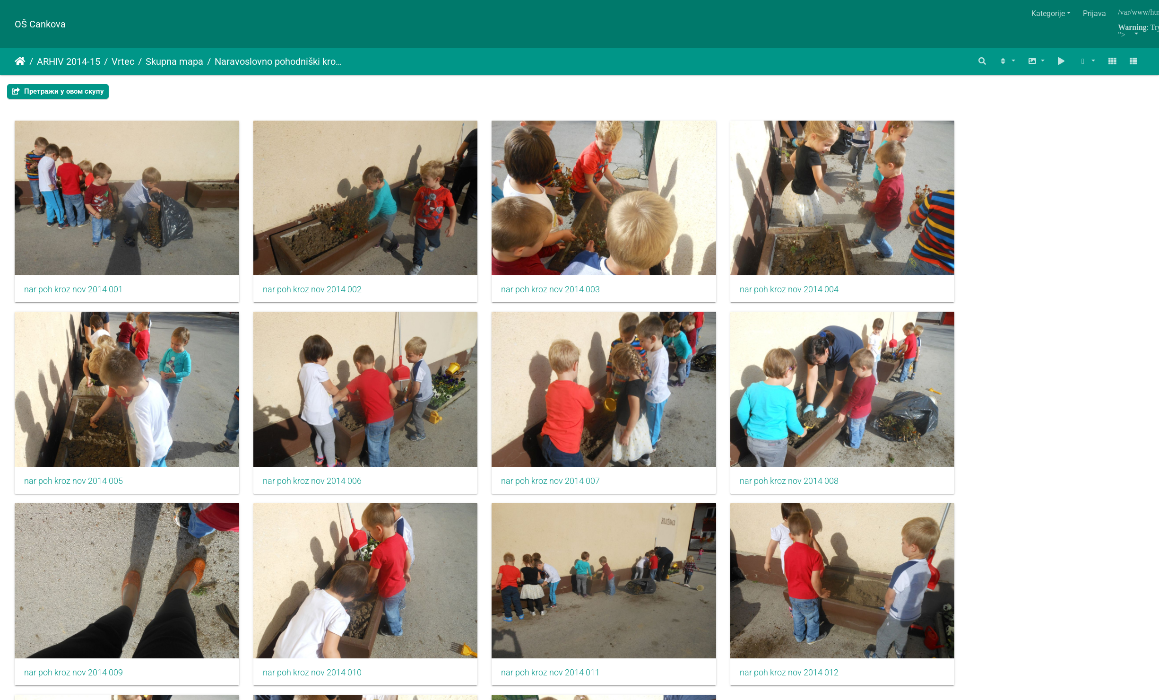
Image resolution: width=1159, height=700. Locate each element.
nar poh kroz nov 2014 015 (455, 573)
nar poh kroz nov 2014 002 (264, 256)
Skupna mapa (174, 61)
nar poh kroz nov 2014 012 (1026, 415)
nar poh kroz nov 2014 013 (73, 573)
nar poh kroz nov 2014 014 (264, 573)
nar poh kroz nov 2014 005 (836, 256)
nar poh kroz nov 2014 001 (73, 256)
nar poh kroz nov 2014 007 (73, 415)
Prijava (1094, 13)
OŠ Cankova (40, 24)
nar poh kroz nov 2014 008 (264, 415)
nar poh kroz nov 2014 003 (455, 256)
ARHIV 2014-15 (68, 61)
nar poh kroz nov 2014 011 (836, 415)
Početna (20, 61)
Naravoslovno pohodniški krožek (280, 61)
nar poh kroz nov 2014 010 (645, 415)
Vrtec (123, 61)
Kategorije (1048, 13)
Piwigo (598, 657)
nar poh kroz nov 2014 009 (455, 415)
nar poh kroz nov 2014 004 (645, 256)
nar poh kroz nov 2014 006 (1026, 256)
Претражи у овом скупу (58, 91)
